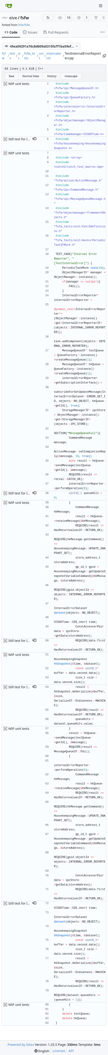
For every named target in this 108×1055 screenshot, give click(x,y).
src (19, 55)
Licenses (59, 1051)
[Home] (8, 6)
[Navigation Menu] (101, 5)
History (51, 76)
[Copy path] (104, 55)
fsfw (24, 17)
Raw (11, 76)
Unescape (71, 76)
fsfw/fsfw (24, 25)
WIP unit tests (18, 84)
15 (68, 17)
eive (13, 17)
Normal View (30, 76)
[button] (34, 139)
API (71, 1051)
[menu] (41, 1051)
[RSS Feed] (48, 17)
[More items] (102, 32)
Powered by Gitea (21, 1044)
